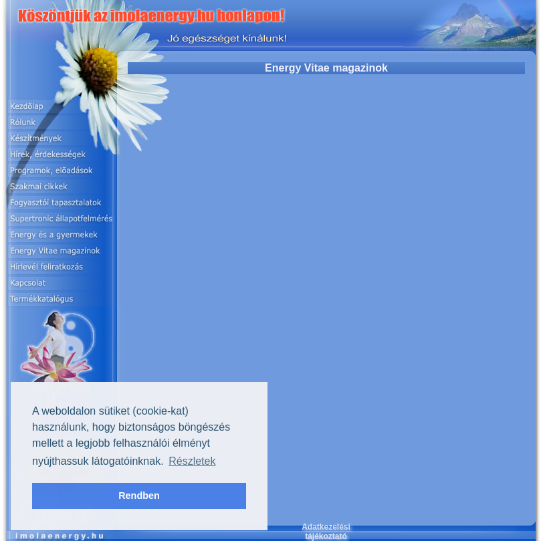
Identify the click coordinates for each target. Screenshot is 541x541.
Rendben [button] (139, 495)
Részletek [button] (192, 461)
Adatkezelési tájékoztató (326, 531)
